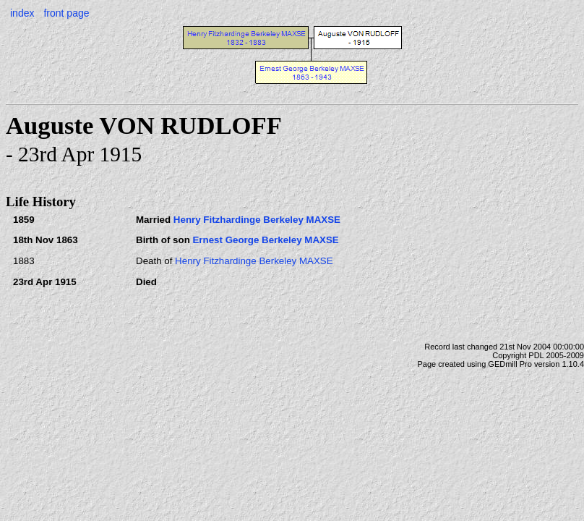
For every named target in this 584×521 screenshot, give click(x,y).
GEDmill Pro (510, 364)
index (22, 13)
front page (66, 13)
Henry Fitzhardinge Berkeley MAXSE (256, 219)
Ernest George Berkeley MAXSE (265, 239)
